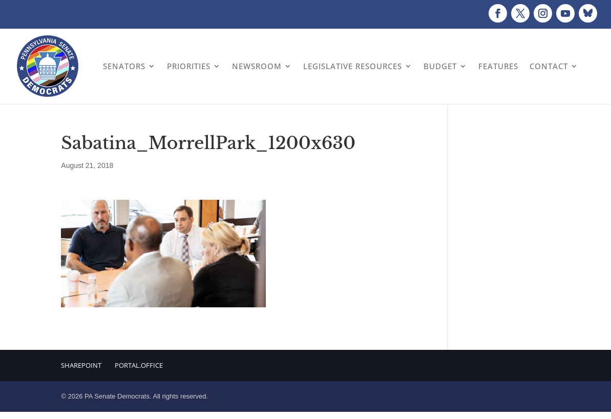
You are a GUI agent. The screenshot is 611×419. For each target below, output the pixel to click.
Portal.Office (139, 365)
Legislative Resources (352, 66)
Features (498, 66)
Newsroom (257, 66)
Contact (549, 66)
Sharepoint (81, 365)
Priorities (188, 66)
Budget (440, 66)
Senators (124, 66)
